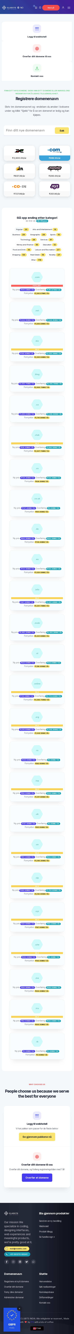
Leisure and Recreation (48, 249)
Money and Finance (28, 244)
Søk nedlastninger (47, 1286)
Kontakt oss (44, 1302)
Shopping (19, 254)
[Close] (19, 1308)
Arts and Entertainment (45, 229)
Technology (28, 239)
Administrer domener (14, 1297)
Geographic (38, 234)
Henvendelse (45, 1281)
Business (19, 234)
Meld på (51, 8)
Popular (22, 229)
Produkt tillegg (46, 1231)
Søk (62, 130)
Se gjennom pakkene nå (37, 1136)
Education (50, 244)
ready (12, 1327)
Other (37, 259)
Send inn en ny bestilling (50, 1221)
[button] (20, 7)
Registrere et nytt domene (16, 1281)
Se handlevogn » (47, 1237)
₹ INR (37, 1328)
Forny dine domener (13, 1292)
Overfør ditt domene (13, 1286)
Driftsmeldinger (46, 1297)
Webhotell (43, 1226)
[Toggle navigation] (69, 7)
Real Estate (38, 254)
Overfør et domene (37, 1177)
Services (47, 239)
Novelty (55, 254)
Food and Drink (22, 249)
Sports (55, 234)
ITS (32, 1322)
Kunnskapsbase (46, 1292)
